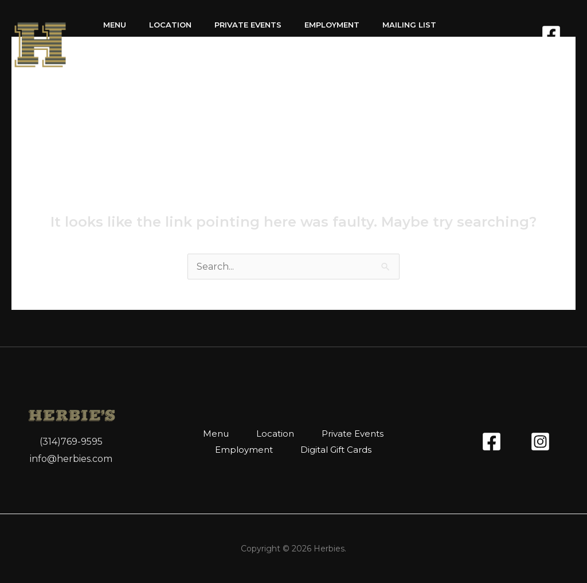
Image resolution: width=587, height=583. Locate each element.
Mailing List (409, 24)
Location (170, 24)
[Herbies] (40, 43)
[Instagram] (565, 55)
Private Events (247, 24)
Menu (114, 24)
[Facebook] (551, 35)
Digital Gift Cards (145, 64)
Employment (331, 24)
